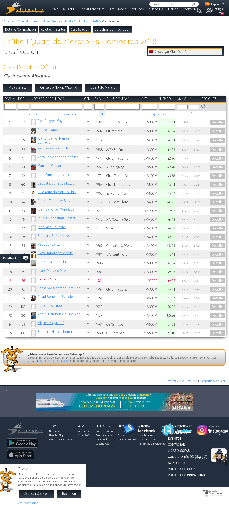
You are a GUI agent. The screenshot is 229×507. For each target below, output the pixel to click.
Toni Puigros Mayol (51, 121)
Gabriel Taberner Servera (56, 201)
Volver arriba (176, 381)
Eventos (138, 9)
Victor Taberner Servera (55, 253)
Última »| (197, 114)
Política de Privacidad (186, 475)
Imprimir (192, 381)
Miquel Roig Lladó (51, 323)
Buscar (192, 4)
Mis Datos (83, 431)
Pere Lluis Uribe (50, 306)
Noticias (54, 431)
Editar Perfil (83, 435)
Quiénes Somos (104, 431)
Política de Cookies (184, 469)
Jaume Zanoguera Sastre (57, 218)
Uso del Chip (56, 435)
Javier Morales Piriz (52, 271)
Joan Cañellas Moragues (56, 209)
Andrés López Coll (51, 130)
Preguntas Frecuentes (61, 439)
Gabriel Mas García (52, 262)
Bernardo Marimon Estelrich (59, 288)
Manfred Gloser (49, 166)
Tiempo (165, 99)
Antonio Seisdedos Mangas (58, 157)
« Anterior (70, 114)
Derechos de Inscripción (112, 29)
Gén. (87, 99)
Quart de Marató (102, 87)
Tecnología (101, 439)
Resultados (118, 9)
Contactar (191, 9)
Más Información (27, 503)
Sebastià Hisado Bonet (55, 332)
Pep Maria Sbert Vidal (54, 175)
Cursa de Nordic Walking (58, 87)
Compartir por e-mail (213, 381)
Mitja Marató (17, 87)
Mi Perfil (70, 9)
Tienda (173, 9)
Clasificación (80, 29)
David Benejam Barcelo (55, 297)
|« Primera (32, 114)
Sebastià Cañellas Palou (56, 183)
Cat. (144, 99)
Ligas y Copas (213, 9)
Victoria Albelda (49, 279)
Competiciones (93, 9)
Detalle (217, 122)
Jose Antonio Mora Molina (57, 192)
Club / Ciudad (118, 99)
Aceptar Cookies (36, 494)
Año (98, 99)
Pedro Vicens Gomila (53, 148)
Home (54, 9)
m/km (181, 99)
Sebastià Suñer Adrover (56, 236)
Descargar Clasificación (171, 52)
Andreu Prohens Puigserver (59, 314)
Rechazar (69, 494)
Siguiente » (158, 114)
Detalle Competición (20, 29)
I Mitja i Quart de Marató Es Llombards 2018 (70, 21)
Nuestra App (102, 443)
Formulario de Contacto (53, 360)
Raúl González (49, 244)
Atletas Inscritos (53, 29)
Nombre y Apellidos (47, 99)
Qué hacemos (103, 435)
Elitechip (156, 9)
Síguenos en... (144, 426)
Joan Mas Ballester (52, 227)
